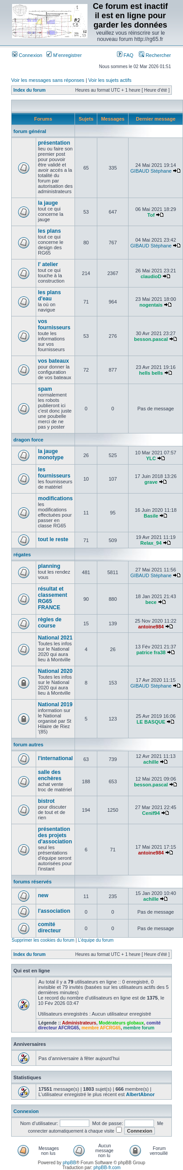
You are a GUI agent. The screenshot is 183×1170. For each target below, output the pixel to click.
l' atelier (48, 264)
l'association (54, 911)
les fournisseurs (54, 472)
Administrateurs (79, 1022)
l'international (55, 758)
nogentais (150, 305)
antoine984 (150, 626)
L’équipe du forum (96, 940)
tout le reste (53, 539)
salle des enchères (50, 775)
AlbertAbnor (140, 1094)
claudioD (151, 276)
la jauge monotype (50, 454)
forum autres (28, 744)
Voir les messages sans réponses (47, 80)
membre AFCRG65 (101, 1027)
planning (49, 566)
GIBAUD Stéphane (150, 171)
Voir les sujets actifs (110, 80)
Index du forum (29, 90)
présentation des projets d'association (55, 835)
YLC (151, 458)
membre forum (138, 1027)
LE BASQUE (151, 722)
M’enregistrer (64, 55)
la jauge (48, 203)
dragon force (28, 439)
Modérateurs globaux (121, 1022)
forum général (29, 131)
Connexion (27, 55)
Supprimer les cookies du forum (43, 940)
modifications (55, 498)
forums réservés (32, 881)
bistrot (46, 801)
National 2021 (55, 638)
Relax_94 (151, 543)
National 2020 (55, 671)
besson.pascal (151, 339)
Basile (151, 515)
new (43, 895)
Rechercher (155, 55)
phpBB (69, 1162)
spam (45, 389)
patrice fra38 (150, 652)
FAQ (125, 55)
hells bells (151, 373)
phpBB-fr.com (107, 1167)
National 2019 (55, 704)
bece (151, 602)
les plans (49, 231)
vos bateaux (53, 361)
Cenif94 (151, 813)
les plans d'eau (49, 295)
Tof (150, 215)
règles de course (50, 622)
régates (22, 554)
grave (151, 482)
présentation (54, 143)
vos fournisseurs (54, 324)
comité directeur (49, 927)
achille (150, 762)
